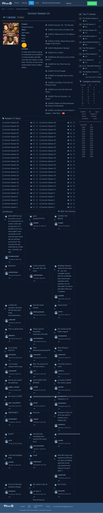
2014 (83, 140)
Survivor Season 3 (48, 204)
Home (16, 3)
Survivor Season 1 (48, 207)
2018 (83, 136)
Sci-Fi (84, 114)
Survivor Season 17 (49, 179)
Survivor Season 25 (49, 165)
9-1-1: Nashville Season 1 (92, 66)
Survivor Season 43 (49, 133)
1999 (91, 156)
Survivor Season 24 (12, 168)
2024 (83, 129)
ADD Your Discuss (66, 211)
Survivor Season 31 (49, 154)
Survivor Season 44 (12, 133)
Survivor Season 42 (12, 137)
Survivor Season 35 (49, 147)
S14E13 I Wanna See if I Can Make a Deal (60, 35)
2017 (91, 136)
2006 (83, 150)
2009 (91, 145)
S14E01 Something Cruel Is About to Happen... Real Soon (59, 111)
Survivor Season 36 (12, 147)
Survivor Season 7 (48, 196)
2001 (91, 154)
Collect (20, 17)
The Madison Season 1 (91, 72)
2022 (83, 131)
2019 (91, 134)
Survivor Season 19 (49, 175)
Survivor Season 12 (12, 189)
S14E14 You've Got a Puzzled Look (59, 29)
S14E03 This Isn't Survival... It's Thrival (58, 97)
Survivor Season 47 (49, 126)
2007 (91, 147)
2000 (83, 156)
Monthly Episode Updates (51, 3)
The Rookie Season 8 (90, 18)
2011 (91, 143)
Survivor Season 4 (11, 204)
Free (37, 3)
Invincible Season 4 (90, 36)
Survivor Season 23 (49, 168)
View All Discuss (38, 500)
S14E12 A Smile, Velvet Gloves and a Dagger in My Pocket (60, 42)
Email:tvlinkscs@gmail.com (63, 506)
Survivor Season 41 (49, 137)
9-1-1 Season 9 (88, 60)
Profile (22, 506)
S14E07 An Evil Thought (55, 71)
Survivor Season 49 (49, 122)
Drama (84, 116)
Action (95, 118)
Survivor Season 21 (49, 172)
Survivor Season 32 (12, 154)
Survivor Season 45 (49, 130)
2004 (83, 152)
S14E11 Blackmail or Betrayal (57, 48)
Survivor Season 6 (11, 200)
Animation (85, 118)
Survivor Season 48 (12, 126)
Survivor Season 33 (49, 151)
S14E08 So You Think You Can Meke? (57, 65)
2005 (91, 150)
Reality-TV (93, 114)
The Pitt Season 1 (89, 48)
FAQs (48, 506)
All (90, 85)
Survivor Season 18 (12, 179)
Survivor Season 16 (12, 182)
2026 (83, 127)
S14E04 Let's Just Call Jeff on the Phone (58, 90)
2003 (91, 152)
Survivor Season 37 (49, 144)
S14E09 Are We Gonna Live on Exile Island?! (59, 58)
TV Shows (10, 9)
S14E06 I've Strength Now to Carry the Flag (59, 76)
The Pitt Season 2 (89, 24)
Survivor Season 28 (12, 161)
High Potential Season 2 (91, 42)
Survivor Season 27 (49, 161)
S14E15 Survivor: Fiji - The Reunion (59, 25)
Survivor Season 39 (49, 140)
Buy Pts (29, 506)
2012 (83, 143)
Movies (24, 3)
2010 (83, 145)
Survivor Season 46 (12, 130)
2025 (91, 127)
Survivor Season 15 (49, 182)
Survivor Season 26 (12, 165)
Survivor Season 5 (48, 200)
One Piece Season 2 (90, 54)
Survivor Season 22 (12, 172)
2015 (91, 138)
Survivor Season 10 (12, 193)
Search (92, 3)
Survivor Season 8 (11, 196)
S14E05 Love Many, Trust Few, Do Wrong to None (59, 83)
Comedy (93, 116)
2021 (91, 131)
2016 (83, 138)
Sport (97, 112)
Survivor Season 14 (12, 186)
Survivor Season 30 (12, 158)
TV (31, 3)
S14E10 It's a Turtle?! (54, 52)
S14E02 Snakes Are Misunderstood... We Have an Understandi (60, 104)
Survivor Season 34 (12, 151)
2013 (91, 140)
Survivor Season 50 (12, 122)
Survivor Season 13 (49, 186)
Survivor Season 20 (12, 175)
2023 (91, 129)
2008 (83, 147)
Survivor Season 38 (12, 144)
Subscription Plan (38, 506)
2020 (83, 134)
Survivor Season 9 (48, 193)
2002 (83, 154)
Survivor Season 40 (12, 140)
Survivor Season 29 (49, 158)
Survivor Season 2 (11, 207)
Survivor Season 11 (49, 189)
